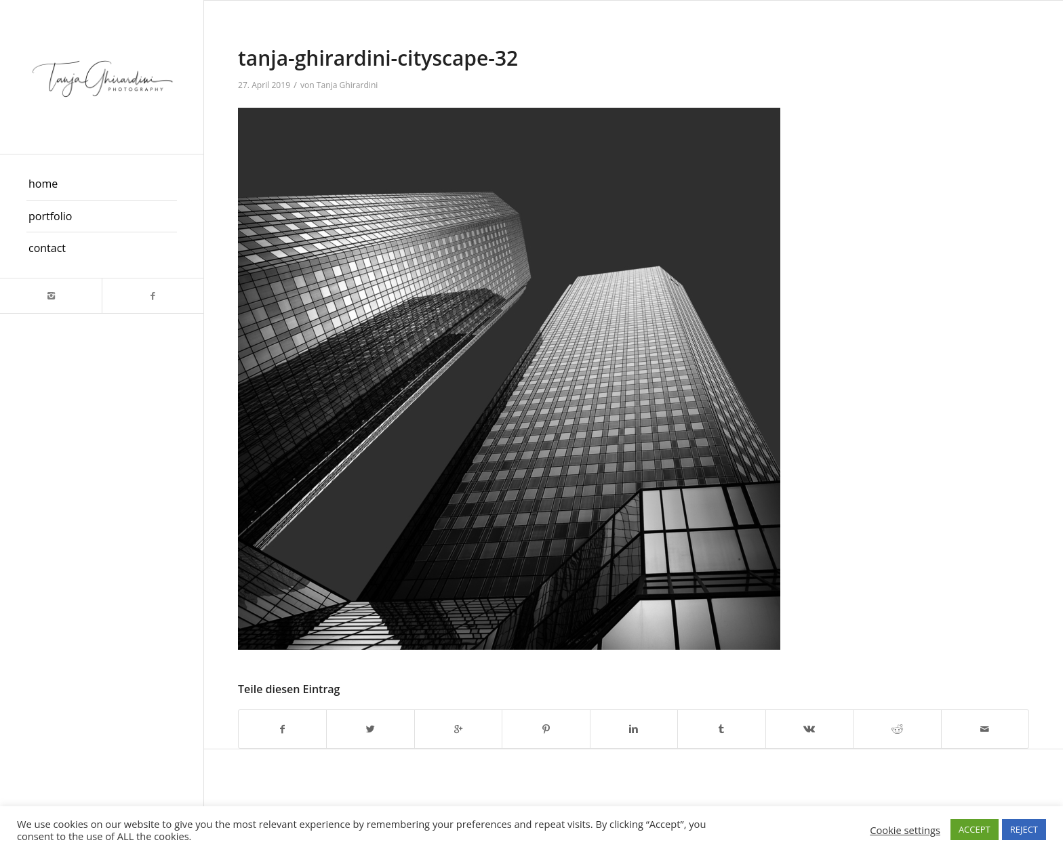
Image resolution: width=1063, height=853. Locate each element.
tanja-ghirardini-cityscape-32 (378, 58)
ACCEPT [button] (974, 829)
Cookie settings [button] (905, 830)
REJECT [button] (1024, 829)
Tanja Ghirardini (347, 85)
